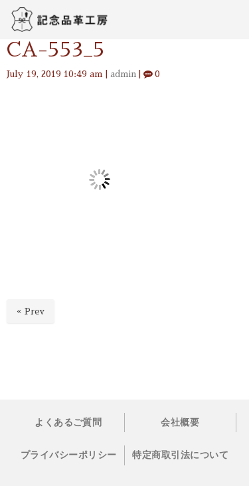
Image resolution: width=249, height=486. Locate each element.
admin (123, 74)
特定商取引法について (180, 455)
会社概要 (180, 422)
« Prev (30, 311)
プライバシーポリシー (69, 455)
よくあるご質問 (68, 422)
